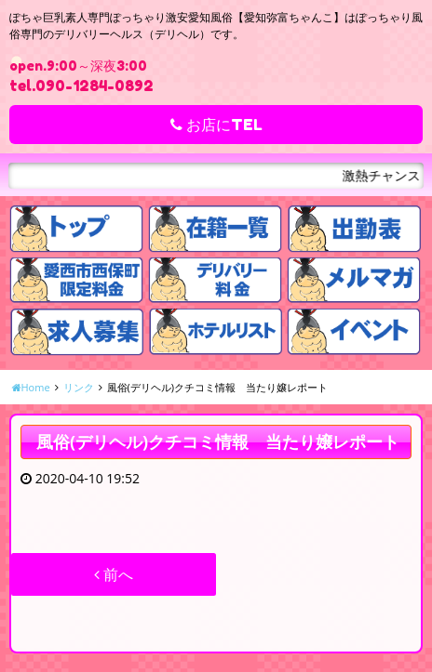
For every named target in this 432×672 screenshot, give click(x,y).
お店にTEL (216, 124)
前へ (113, 574)
